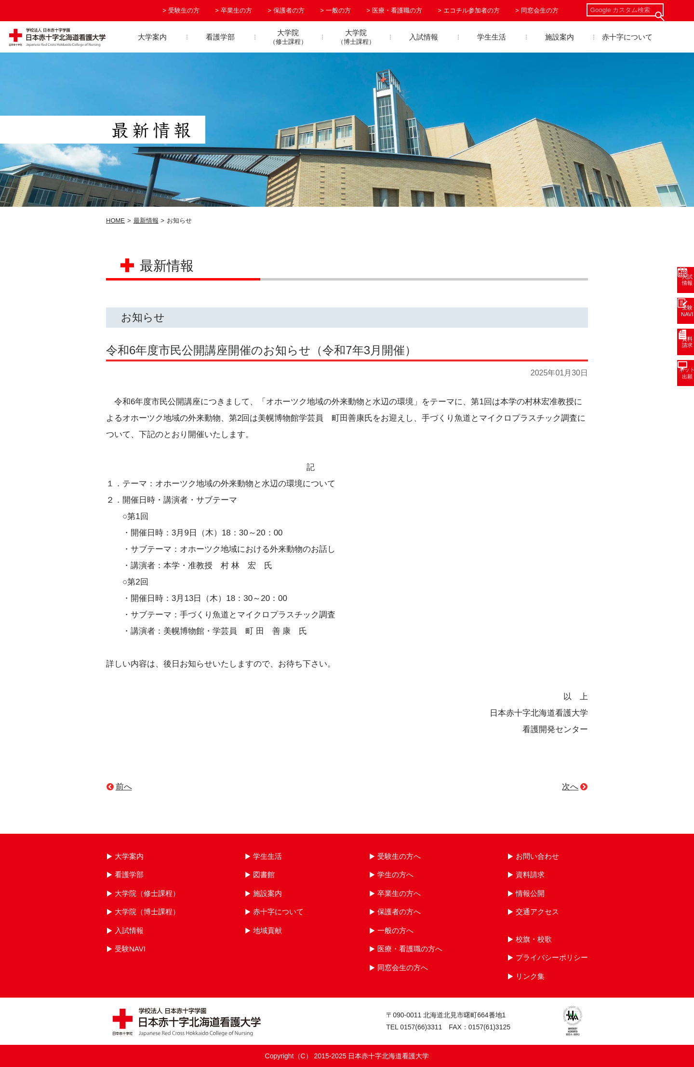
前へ (124, 786)
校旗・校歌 (534, 939)
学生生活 (491, 37)
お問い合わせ (537, 856)
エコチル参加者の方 (471, 10)
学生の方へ (395, 874)
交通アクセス (537, 911)
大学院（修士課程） (147, 893)
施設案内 (559, 37)
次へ (570, 786)
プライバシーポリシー (552, 957)
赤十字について (627, 37)
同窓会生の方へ (402, 967)
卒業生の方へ (399, 893)
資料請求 (530, 874)
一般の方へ (395, 930)
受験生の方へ (399, 856)
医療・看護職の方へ (409, 949)
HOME (115, 220)
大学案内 (152, 37)
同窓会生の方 (540, 10)
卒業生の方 (236, 10)
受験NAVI (130, 949)
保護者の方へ (399, 911)
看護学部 (220, 37)
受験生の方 (184, 10)
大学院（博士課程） (147, 911)
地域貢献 (267, 930)
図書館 (264, 874)
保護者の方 (289, 10)
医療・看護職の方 (397, 10)
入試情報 (423, 37)
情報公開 (530, 893)
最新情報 (146, 220)
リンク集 (530, 976)
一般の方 (338, 10)
